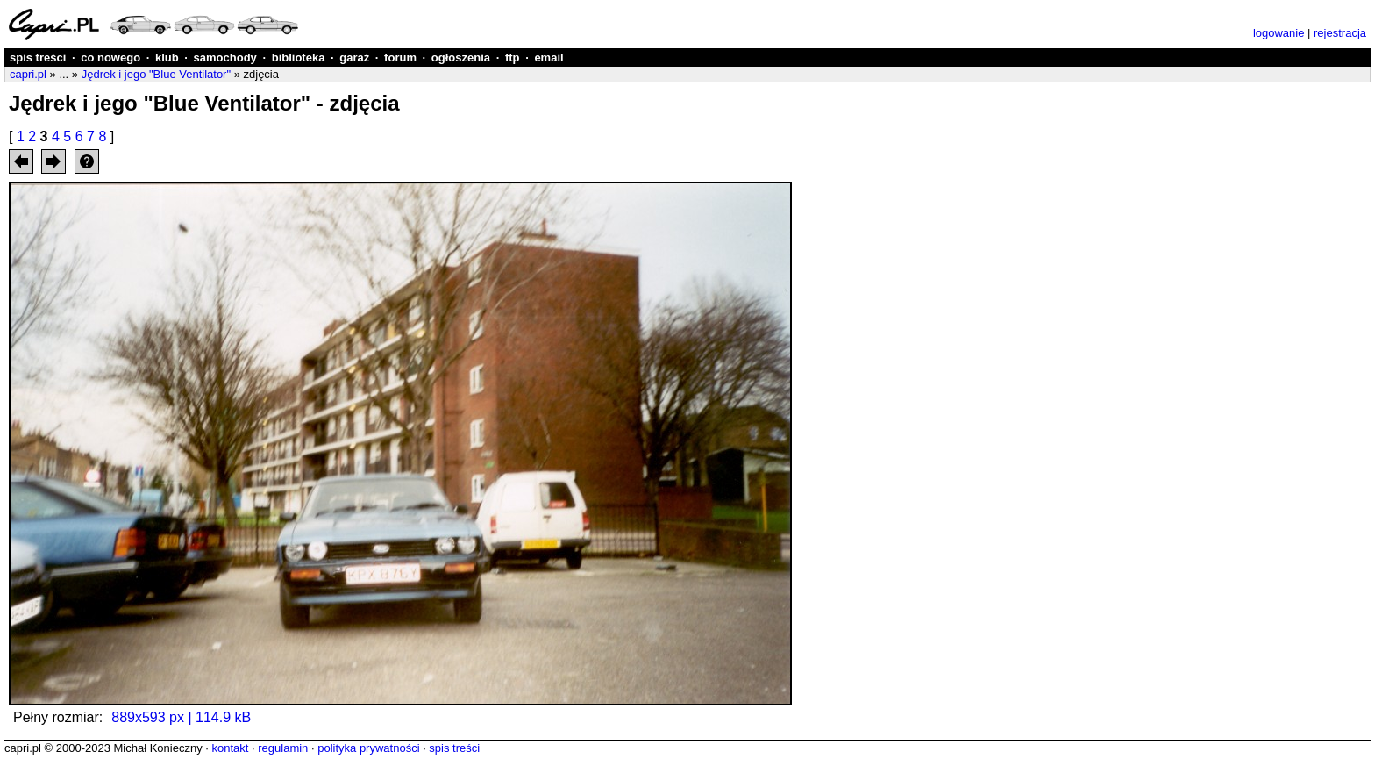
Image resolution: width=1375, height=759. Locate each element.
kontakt (229, 748)
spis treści (38, 57)
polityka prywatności (368, 748)
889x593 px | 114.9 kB (181, 717)
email (548, 57)
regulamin (283, 748)
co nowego (110, 57)
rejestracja (1340, 32)
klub (167, 57)
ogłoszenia (460, 57)
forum (400, 57)
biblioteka (298, 57)
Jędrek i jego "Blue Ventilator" (156, 74)
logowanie (1279, 32)
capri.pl (28, 74)
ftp (512, 57)
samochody (225, 57)
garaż (354, 57)
